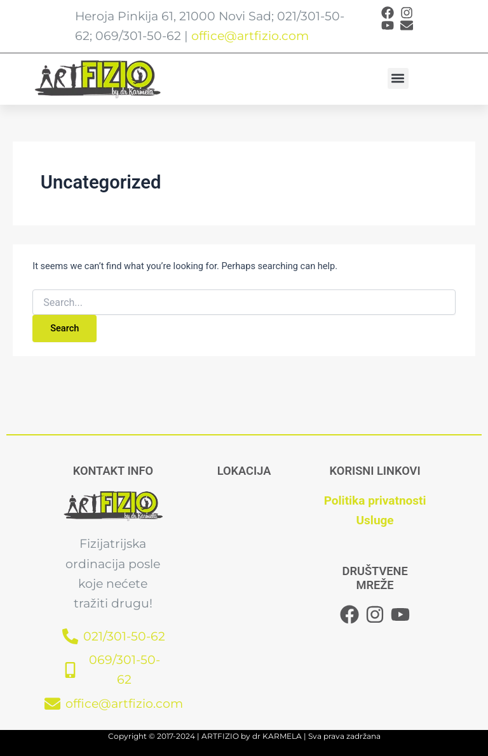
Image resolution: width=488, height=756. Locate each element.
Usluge (375, 520)
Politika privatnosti (375, 500)
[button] (398, 78)
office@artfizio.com (250, 36)
